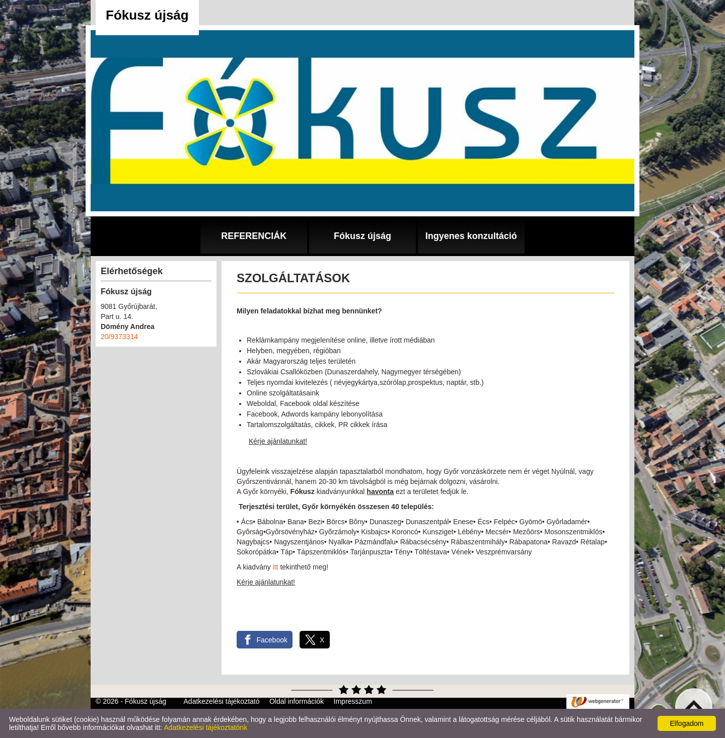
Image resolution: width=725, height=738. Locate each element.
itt (275, 567)
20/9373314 (119, 337)
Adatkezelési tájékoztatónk (205, 727)
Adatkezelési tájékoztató (222, 701)
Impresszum (353, 701)
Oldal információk (296, 701)
